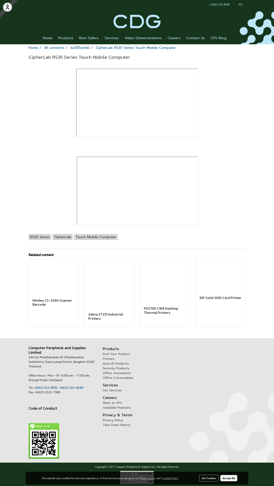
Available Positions (117, 407)
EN (238, 4)
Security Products (116, 368)
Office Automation (117, 373)
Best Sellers (89, 38)
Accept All (229, 478)
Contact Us (195, 38)
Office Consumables (118, 378)
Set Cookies (209, 478)
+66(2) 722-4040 (71, 387)
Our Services (112, 390)
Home (47, 38)
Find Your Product (116, 354)
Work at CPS (112, 403)
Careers (174, 38)
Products (65, 38)
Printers (108, 359)
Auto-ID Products (116, 363)
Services (112, 38)
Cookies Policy (170, 478)
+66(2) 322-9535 (45, 387)
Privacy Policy (113, 420)
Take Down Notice (116, 425)
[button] (232, 38)
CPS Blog (218, 38)
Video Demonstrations (143, 38)
